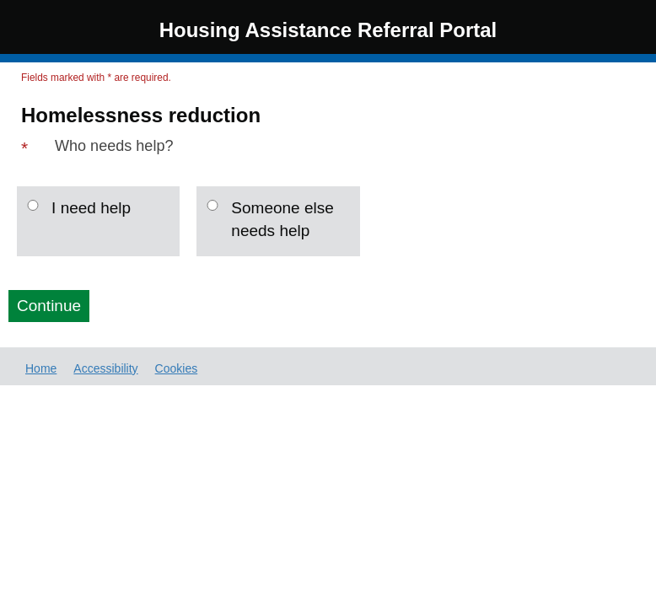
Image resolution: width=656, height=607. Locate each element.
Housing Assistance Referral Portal (328, 30)
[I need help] (33, 205)
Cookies (176, 368)
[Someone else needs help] (212, 205)
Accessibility (105, 368)
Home (40, 368)
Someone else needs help (282, 219)
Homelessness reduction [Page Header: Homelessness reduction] (141, 115)
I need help (91, 208)
